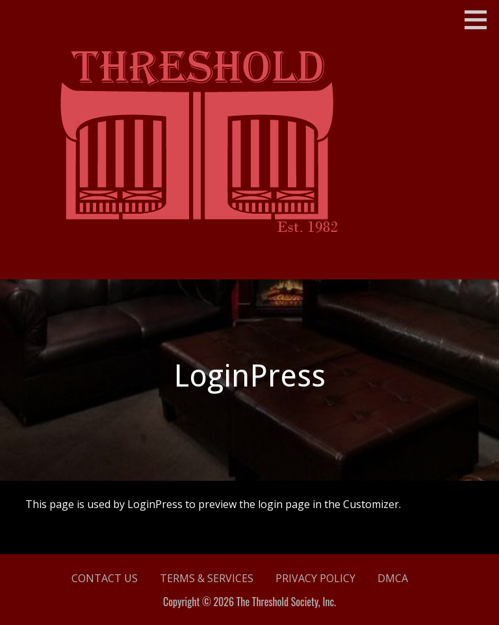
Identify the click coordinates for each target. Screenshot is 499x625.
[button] (480, 19)
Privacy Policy (315, 578)
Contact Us (104, 578)
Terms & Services (206, 578)
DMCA (392, 578)
